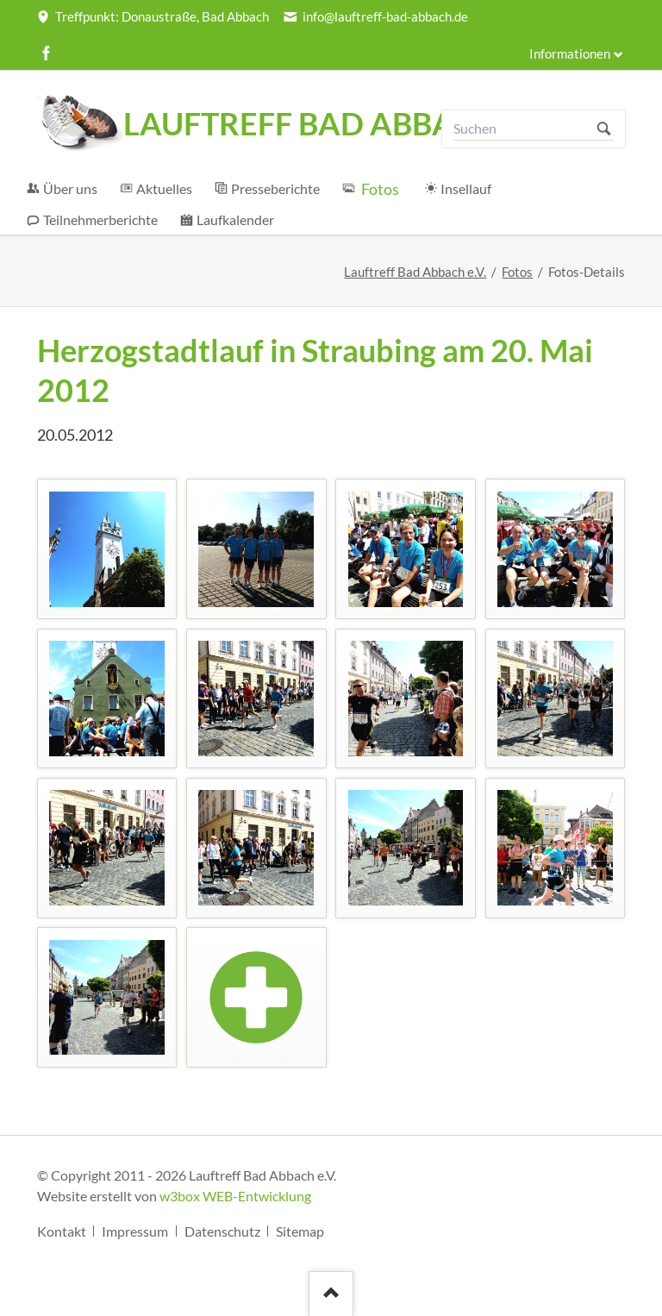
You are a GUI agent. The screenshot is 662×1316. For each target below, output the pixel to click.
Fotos (517, 272)
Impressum (135, 1231)
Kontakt (61, 1231)
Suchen (604, 128)
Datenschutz (222, 1231)
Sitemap (300, 1231)
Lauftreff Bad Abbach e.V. (415, 272)
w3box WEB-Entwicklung (235, 1196)
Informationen (569, 54)
